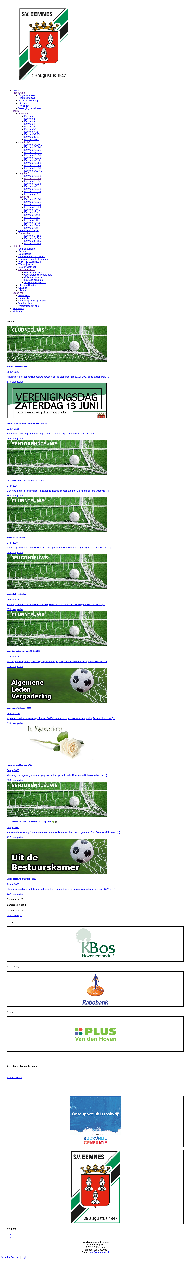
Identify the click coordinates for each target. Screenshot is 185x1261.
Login (24, 1257)
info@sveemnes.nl (99, 1252)
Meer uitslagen (14, 915)
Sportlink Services (10, 1257)
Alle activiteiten (14, 1077)
